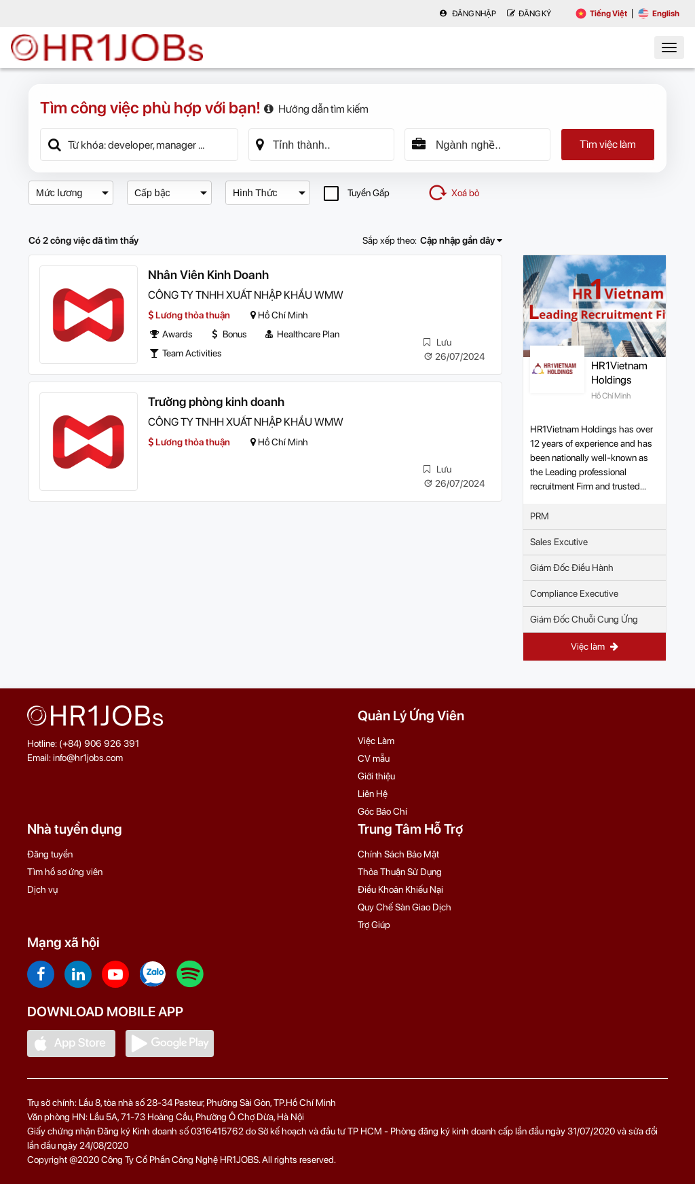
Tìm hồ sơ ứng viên (64, 871)
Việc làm (594, 646)
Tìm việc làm (608, 144)
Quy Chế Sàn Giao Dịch (404, 907)
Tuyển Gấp (357, 193)
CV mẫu (374, 758)
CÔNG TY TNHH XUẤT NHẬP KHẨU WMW (245, 295)
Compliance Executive (574, 593)
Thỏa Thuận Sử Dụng (400, 871)
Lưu (437, 342)
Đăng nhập (467, 13)
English (658, 13)
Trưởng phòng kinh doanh (216, 401)
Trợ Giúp (374, 924)
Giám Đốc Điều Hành (572, 567)
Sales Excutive (559, 541)
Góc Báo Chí (382, 811)
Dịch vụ (42, 889)
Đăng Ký (529, 13)
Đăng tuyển (50, 854)
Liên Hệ (373, 793)
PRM (539, 516)
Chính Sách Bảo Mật (398, 854)
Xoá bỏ (453, 193)
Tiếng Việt (601, 13)
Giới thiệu (376, 776)
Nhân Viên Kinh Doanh (208, 274)
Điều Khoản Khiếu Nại (400, 889)
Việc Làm (376, 740)
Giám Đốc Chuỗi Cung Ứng (584, 619)
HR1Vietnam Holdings (619, 372)
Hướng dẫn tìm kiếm (316, 109)
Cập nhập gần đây (461, 240)
